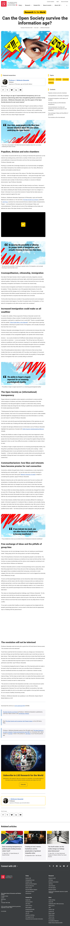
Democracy (51, 79)
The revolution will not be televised (56, 117)
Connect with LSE (9, 866)
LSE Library (27, 903)
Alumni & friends (64, 1)
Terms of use (51, 917)
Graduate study (28, 882)
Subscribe (23, 784)
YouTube (10, 733)
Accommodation (29, 901)
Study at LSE (28, 878)
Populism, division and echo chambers (57, 93)
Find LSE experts (52, 887)
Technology (51, 82)
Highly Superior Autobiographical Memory (33, 429)
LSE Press (5, 202)
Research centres (52, 889)
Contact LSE (51, 911)
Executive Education (29, 885)
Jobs (50, 907)
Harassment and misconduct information (34, 918)
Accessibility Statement (54, 920)
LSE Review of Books (24, 713)
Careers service (28, 905)
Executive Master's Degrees (31, 889)
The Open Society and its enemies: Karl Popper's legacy (19, 721)
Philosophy (58, 79)
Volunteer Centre (29, 911)
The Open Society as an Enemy (30, 199)
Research (28, 5)
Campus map (51, 909)
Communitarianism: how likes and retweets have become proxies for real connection (57, 108)
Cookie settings (52, 899)
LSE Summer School (29, 891)
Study (21, 5)
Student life (37, 5)
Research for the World (53, 882)
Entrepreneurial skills (29, 909)
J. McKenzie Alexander (16, 799)
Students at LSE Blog (29, 915)
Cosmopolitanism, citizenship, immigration (58, 95)
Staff (58, 1)
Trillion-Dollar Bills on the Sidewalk (19, 322)
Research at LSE (52, 878)
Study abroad (28, 893)
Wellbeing (58, 82)
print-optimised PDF (20, 705)
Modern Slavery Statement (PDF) (55, 922)
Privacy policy (51, 918)
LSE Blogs (51, 880)
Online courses (28, 887)
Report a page (52, 913)
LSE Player (28, 733)
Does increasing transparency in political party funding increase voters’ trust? (12, 849)
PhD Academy (28, 907)
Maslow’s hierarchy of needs (28, 474)
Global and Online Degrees (31, 883)
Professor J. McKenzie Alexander (19, 80)
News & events (48, 5)
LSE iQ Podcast (52, 885)
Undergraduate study (29, 880)
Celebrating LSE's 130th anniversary (56, 903)
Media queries (52, 905)
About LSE (58, 5)
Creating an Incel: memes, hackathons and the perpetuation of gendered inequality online (33, 850)
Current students (50, 1)
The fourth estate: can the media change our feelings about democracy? (56, 849)
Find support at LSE (29, 917)
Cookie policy (51, 915)
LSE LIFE (27, 913)
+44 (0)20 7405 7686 (5, 902)
